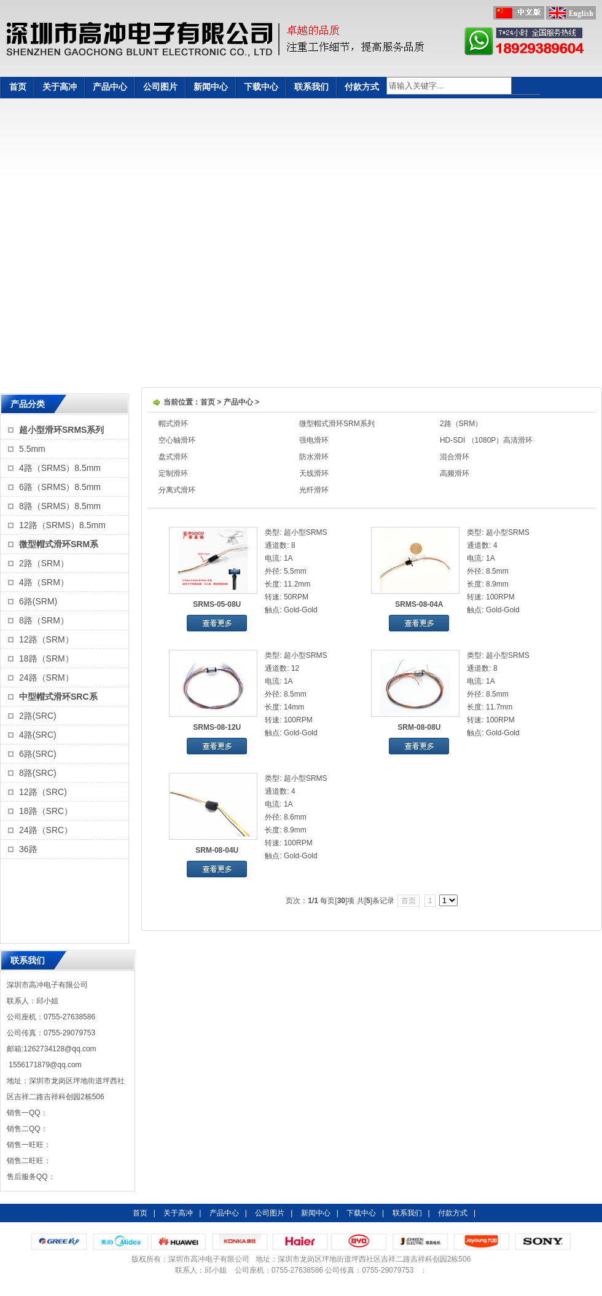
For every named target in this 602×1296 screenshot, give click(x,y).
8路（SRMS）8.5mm (60, 506)
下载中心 (261, 87)
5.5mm (32, 449)
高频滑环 (454, 473)
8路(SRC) (38, 773)
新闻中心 (211, 87)
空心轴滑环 (176, 440)
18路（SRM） (46, 658)
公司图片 (160, 87)
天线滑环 (314, 473)
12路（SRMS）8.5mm (62, 525)
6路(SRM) (38, 601)
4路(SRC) (38, 735)
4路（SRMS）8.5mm (60, 468)
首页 (17, 87)
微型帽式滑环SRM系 (58, 544)
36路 (28, 849)
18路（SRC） (45, 811)
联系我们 (311, 87)
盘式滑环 (173, 456)
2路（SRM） (44, 563)
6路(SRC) (38, 754)
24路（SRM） (46, 677)
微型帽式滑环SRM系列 (337, 423)
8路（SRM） (44, 620)
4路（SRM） (44, 582)
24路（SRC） (45, 830)
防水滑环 (314, 456)
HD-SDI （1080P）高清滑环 (486, 440)
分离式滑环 (176, 490)
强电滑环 (314, 440)
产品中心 (110, 87)
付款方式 (362, 87)
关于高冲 (59, 87)
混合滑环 (454, 456)
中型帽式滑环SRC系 (58, 696)
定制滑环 (173, 473)
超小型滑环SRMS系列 (61, 430)
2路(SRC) (38, 716)
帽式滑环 (173, 423)
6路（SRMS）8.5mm (60, 487)
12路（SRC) (43, 792)
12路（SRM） (46, 639)
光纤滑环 (314, 490)
